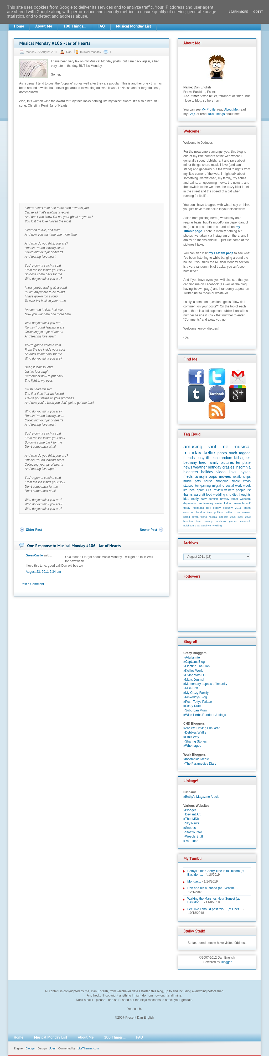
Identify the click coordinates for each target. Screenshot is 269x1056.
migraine (218, 485)
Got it (258, 12)
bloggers (190, 472)
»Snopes (189, 828)
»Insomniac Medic (196, 759)
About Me (231, 109)
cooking (208, 521)
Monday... (194, 881)
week (247, 485)
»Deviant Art (191, 814)
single (236, 481)
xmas (247, 481)
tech (214, 458)
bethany (190, 462)
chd (228, 494)
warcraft (199, 494)
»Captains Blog (194, 662)
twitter (228, 512)
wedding (219, 494)
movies (225, 476)
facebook (221, 521)
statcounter (191, 485)
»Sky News (191, 823)
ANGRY (246, 512)
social (230, 485)
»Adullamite (191, 657)
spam (200, 490)
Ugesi (52, 1048)
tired (202, 462)
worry (211, 525)
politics (218, 512)
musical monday (90, 51)
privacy (224, 498)
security (228, 507)
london (200, 512)
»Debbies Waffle (194, 732)
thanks (188, 494)
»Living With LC (194, 675)
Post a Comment (32, 584)
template (243, 462)
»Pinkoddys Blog (195, 697)
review (218, 490)
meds (188, 476)
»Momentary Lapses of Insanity (205, 684)
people (240, 490)
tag (198, 525)
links (232, 472)
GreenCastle (34, 555)
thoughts (245, 494)
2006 (233, 516)
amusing (193, 446)
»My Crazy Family (196, 693)
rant (212, 446)
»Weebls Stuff (193, 836)
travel (204, 525)
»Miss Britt (190, 688)
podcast (223, 516)
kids (237, 458)
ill (207, 458)
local (192, 490)
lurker (227, 503)
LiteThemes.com (88, 1048)
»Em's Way (191, 737)
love (209, 512)
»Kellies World (193, 671)
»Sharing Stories (195, 741)
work (238, 485)
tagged (245, 453)
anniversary (206, 503)
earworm (188, 512)
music (187, 481)
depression (190, 503)
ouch (233, 453)
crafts (247, 507)
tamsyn (201, 476)
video (220, 472)
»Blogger (189, 810)
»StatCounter (192, 832)
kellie (209, 452)
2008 (237, 512)
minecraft (245, 521)
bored (186, 516)
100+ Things (216, 114)
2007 (240, 516)
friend (203, 516)
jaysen (245, 472)
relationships (242, 477)
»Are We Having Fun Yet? (201, 728)
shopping (222, 481)
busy (200, 458)
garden (233, 521)
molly (195, 499)
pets (198, 481)
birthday (214, 467)
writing (218, 525)
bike (198, 521)
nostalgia (198, 507)
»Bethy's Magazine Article (201, 797)
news (187, 467)
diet (234, 494)
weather (200, 467)
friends (189, 458)
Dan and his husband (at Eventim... (211, 888)
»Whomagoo (192, 746)
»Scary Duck (192, 706)
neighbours (189, 525)
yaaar (234, 498)
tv (225, 490)
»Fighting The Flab (196, 666)
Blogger (226, 962)
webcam (245, 498)
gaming (205, 485)
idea (186, 499)
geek (246, 458)
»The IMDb (191, 819)
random (225, 458)
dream (237, 503)
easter (219, 503)
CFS (209, 490)
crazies (229, 467)
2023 (248, 516)
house (208, 481)
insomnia (243, 467)
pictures (227, 462)
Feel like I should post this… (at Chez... (214, 909)
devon (195, 516)
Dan (69, 51)
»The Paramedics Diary (199, 763)
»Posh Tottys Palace (197, 702)
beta (231, 490)
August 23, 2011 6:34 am (43, 572)
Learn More (238, 12)
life (185, 490)
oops (213, 476)
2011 (238, 507)
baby (204, 498)
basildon (188, 521)
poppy (217, 507)
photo (222, 453)
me (225, 446)
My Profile (208, 109)
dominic (213, 498)
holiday (207, 472)
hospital (213, 516)
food (209, 494)
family (214, 462)
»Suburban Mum (195, 710)
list (249, 490)
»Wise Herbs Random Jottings (204, 715)
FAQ (191, 114)
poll (208, 507)
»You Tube (190, 841)
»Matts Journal (193, 679)
